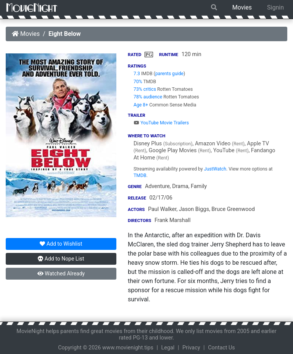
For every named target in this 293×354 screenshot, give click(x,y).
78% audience (148, 97)
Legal (168, 347)
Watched (61, 273)
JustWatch (215, 169)
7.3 (137, 73)
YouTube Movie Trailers (161, 123)
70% (138, 81)
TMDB (140, 175)
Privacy (191, 347)
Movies (242, 7)
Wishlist (61, 244)
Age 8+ (141, 105)
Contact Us (221, 347)
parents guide (169, 73)
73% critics (145, 89)
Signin (275, 7)
